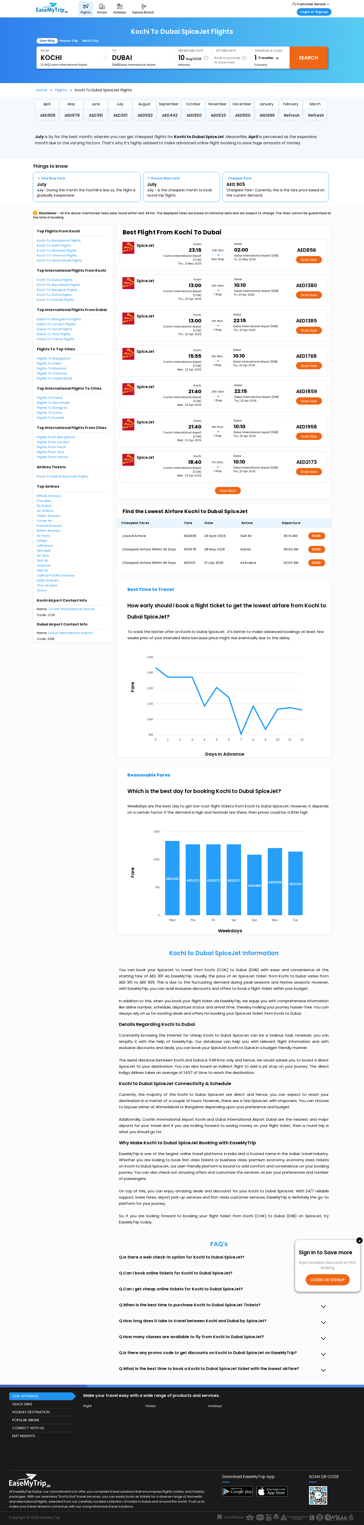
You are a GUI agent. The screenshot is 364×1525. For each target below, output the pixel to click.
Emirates (44, 500)
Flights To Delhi (49, 363)
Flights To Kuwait (50, 417)
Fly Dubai (44, 505)
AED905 (47, 115)
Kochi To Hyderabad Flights (59, 260)
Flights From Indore (52, 457)
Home (41, 90)
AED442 (170, 115)
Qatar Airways (48, 515)
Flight (87, 1406)
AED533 (218, 115)
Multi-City (90, 41)
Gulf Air (43, 560)
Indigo (42, 540)
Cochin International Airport (72, 609)
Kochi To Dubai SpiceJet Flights (62, 476)
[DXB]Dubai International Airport (134, 65)
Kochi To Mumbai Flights (57, 250)
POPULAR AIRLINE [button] (25, 1420)
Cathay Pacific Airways (56, 575)
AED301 (120, 115)
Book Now (309, 260)
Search (308, 57)
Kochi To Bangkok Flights (57, 289)
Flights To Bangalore (54, 358)
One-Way (47, 41)
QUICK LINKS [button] (22, 1404)
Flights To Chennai (52, 373)
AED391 (96, 115)
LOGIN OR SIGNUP (328, 1280)
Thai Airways (47, 585)
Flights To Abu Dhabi (53, 402)
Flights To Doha (49, 412)
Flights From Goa (50, 452)
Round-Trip (69, 41)
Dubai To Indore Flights (56, 339)
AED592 (145, 115)
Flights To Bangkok (52, 407)
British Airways (49, 530)
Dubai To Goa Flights (54, 334)
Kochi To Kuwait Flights (55, 299)
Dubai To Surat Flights (54, 329)
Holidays (215, 1406)
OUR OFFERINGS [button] (25, 1396)
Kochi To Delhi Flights (54, 245)
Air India (43, 535)
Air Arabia (45, 510)
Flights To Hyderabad (54, 378)
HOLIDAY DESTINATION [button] (31, 1412)
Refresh (292, 115)
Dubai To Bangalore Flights (59, 319)
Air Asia (43, 555)
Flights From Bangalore (56, 437)
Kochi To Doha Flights (54, 294)
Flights (61, 90)
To (114, 51)
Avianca (44, 565)
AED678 (72, 115)
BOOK (316, 536)
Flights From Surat (51, 447)
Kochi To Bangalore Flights (59, 240)
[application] (224, 697)
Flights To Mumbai (51, 368)
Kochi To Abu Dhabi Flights (58, 284)
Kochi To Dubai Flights (55, 279)
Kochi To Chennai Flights (57, 255)
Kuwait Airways (49, 525)
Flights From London (53, 442)
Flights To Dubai (50, 397)
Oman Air (44, 520)
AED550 (194, 115)
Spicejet (44, 550)
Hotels (151, 1406)
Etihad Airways (49, 495)
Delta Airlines (48, 580)
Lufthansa (45, 545)
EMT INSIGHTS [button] (23, 1435)
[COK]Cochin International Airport (64, 65)
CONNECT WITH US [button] (28, 1427)
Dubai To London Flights (56, 324)
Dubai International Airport (71, 633)
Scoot (42, 590)
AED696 (267, 115)
